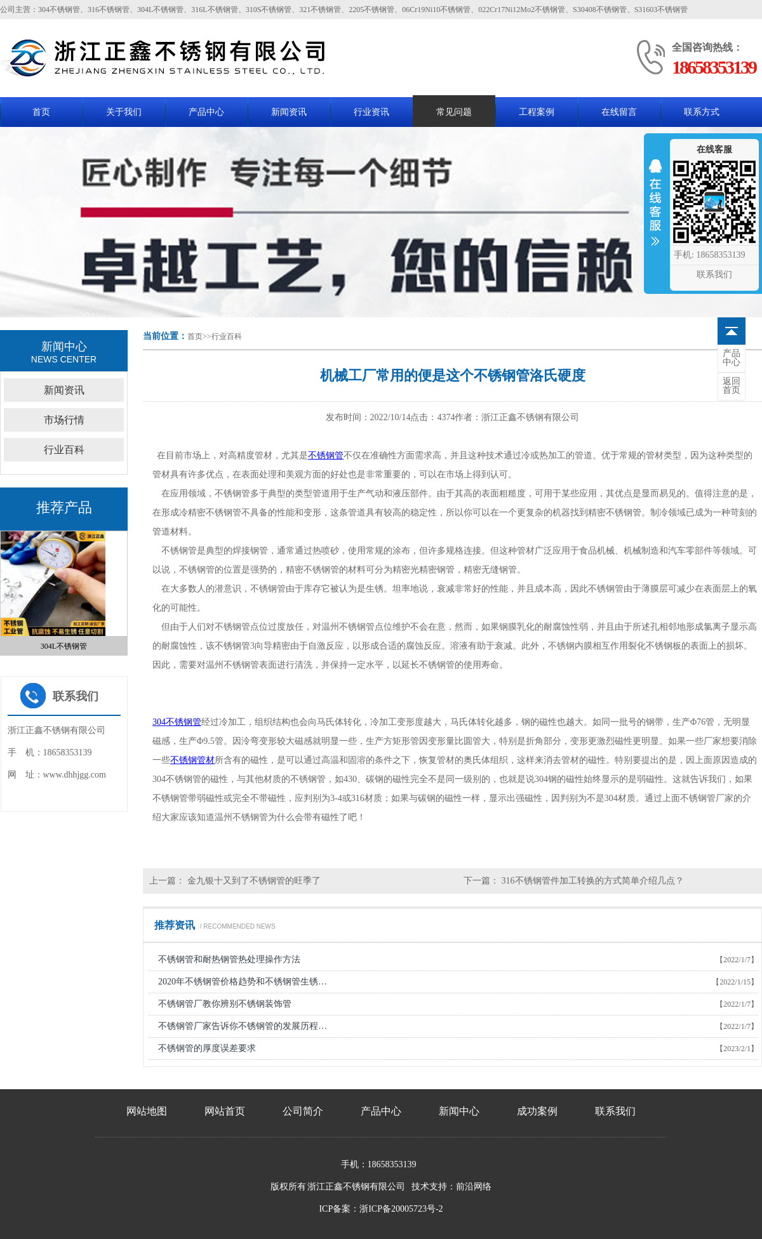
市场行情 (64, 419)
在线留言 (619, 112)
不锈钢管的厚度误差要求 (207, 1048)
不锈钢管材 (192, 760)
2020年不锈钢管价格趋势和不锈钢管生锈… (242, 981)
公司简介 (303, 1111)
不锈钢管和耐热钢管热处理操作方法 (229, 959)
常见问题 (454, 112)
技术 (420, 1186)
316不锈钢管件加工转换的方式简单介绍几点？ (591, 880)
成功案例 (537, 1111)
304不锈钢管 (176, 722)
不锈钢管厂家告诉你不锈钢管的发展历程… (242, 1026)
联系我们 (615, 1111)
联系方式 (701, 112)
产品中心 (206, 112)
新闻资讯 (289, 112)
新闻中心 (459, 1111)
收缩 (655, 210)
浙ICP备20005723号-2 (401, 1209)
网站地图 (146, 1111)
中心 (731, 358)
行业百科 (226, 336)
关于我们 (124, 112)
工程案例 (536, 112)
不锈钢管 (326, 455)
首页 (41, 112)
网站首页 (224, 1111)
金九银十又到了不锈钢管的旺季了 (253, 880)
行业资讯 (371, 112)
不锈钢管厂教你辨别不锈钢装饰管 (224, 1004)
